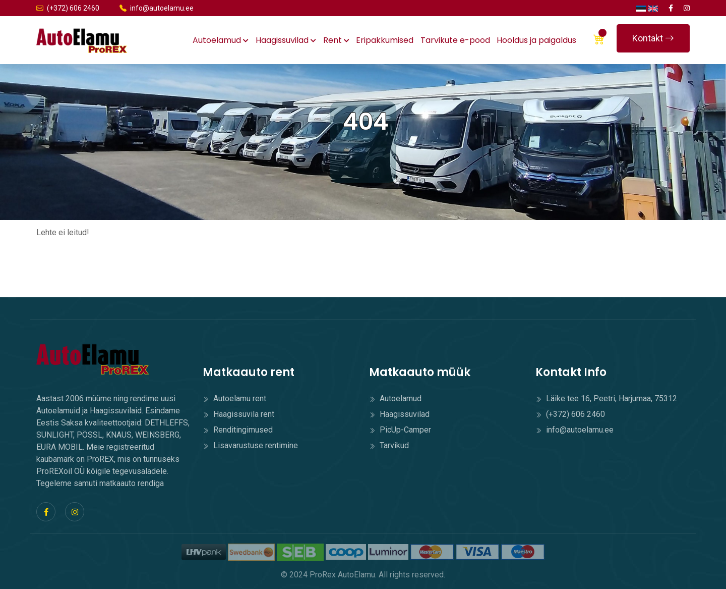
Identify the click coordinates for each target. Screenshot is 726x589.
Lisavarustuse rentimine (250, 445)
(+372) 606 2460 (67, 8)
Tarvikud (389, 445)
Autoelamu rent (234, 398)
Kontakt (653, 38)
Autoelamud (221, 40)
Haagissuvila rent (238, 414)
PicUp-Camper (400, 430)
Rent (336, 40)
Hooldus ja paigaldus (536, 40)
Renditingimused (238, 430)
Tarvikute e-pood (455, 40)
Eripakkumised (384, 40)
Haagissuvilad (286, 40)
